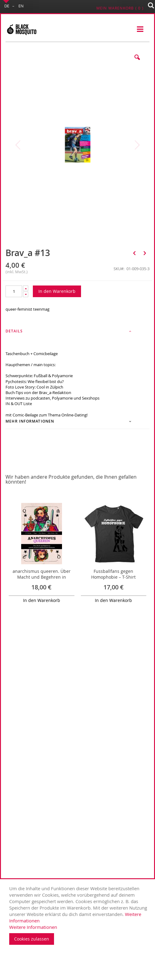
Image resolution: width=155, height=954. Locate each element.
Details (14, 331)
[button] (137, 62)
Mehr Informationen (30, 421)
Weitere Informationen (33, 927)
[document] (79, 915)
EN (21, 6)
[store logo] (21, 29)
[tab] (77, 333)
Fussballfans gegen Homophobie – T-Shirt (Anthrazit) (113, 577)
